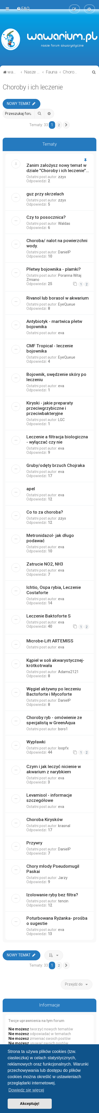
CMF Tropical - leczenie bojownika (49, 348)
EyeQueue (66, 304)
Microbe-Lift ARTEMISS (49, 640)
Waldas (64, 223)
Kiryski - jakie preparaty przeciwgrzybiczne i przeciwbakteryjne (49, 408)
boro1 (63, 729)
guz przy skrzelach (45, 193)
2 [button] (59, 125)
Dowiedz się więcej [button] (26, 1090)
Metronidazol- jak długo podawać (50, 538)
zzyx (62, 177)
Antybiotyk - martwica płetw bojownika (54, 324)
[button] (66, 125)
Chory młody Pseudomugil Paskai (52, 869)
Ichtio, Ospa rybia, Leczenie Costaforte (53, 590)
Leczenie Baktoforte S (48, 616)
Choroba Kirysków (44, 819)
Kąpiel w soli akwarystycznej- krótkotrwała (55, 663)
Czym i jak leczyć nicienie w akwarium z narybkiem (53, 769)
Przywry (34, 842)
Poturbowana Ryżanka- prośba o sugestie (56, 920)
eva (61, 333)
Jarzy (63, 878)
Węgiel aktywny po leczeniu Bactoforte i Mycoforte (53, 691)
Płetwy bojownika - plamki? (53, 269)
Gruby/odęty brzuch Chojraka (55, 465)
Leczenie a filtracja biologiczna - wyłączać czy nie (57, 439)
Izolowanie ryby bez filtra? (52, 894)
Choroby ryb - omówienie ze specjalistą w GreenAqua (54, 720)
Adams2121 (68, 672)
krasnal (64, 826)
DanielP (64, 252)
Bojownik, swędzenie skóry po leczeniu (56, 377)
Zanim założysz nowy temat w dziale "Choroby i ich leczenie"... (57, 168)
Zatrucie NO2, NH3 (44, 564)
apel (30, 488)
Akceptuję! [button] (30, 1103)
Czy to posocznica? (46, 217)
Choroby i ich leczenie (33, 87)
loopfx (63, 748)
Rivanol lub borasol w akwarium (57, 298)
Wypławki (35, 741)
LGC (61, 420)
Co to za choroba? (44, 512)
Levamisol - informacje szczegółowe (49, 797)
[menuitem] (23, 8)
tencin (63, 901)
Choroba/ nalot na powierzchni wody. (56, 243)
